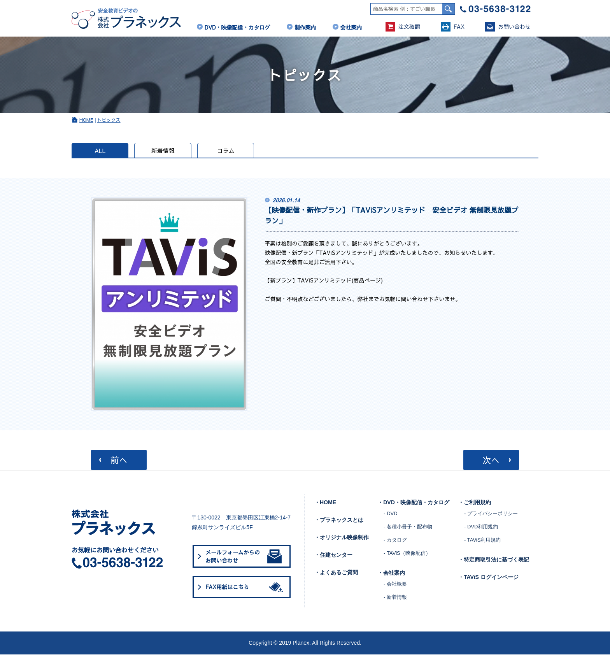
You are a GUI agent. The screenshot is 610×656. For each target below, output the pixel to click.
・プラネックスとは (338, 521)
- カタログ (395, 541)
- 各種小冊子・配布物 (408, 528)
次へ (490, 461)
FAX (453, 27)
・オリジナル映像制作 (341, 539)
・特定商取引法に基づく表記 (493, 561)
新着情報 (165, 151)
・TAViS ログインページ (488, 578)
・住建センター (333, 556)
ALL (101, 151)
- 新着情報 (395, 599)
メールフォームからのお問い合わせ (243, 558)
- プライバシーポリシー (491, 515)
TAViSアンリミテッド (325, 281)
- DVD (390, 515)
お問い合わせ (508, 27)
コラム (229, 151)
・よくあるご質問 (336, 574)
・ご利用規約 (474, 504)
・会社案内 (391, 574)
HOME (86, 121)
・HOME (325, 504)
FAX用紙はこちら (245, 589)
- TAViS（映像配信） (407, 555)
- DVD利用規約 (481, 528)
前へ (119, 461)
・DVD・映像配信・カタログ (413, 504)
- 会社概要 (395, 585)
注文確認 (403, 27)
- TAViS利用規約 (482, 541)
